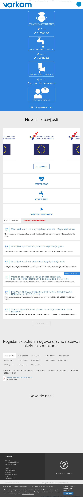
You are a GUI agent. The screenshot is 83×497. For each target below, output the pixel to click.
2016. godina (23, 360)
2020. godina (36, 356)
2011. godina (22, 365)
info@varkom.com (43, 107)
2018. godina (64, 356)
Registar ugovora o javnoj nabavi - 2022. (20, 377)
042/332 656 (43, 33)
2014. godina (50, 360)
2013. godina (63, 360)
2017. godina (9, 360)
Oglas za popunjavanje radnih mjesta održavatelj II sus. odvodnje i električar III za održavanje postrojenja (40, 278)
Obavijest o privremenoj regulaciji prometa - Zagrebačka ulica (43, 229)
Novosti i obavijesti (11, 220)
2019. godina (50, 356)
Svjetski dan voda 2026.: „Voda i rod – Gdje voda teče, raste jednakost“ (41, 310)
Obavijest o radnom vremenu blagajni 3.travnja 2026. (38, 261)
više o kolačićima (28, 494)
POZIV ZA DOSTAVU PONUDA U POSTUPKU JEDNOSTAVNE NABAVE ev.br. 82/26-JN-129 (41, 293)
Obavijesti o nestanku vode (34, 220)
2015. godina (36, 360)
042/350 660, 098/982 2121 (43, 83)
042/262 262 (43, 58)
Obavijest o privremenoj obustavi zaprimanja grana (37, 246)
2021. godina (23, 356)
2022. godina (9, 356)
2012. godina (9, 365)
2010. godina (36, 365)
